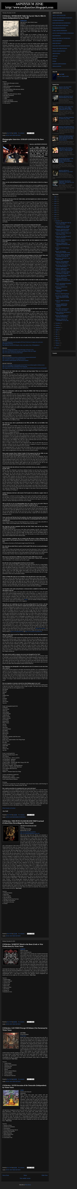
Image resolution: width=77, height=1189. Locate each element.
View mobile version (25, 1178)
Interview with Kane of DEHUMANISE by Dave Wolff (66, 171)
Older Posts (45, 1175)
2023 (55, 203)
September (57, 327)
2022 (55, 205)
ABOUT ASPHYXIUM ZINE (59, 15)
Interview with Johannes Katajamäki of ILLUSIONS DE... (63, 284)
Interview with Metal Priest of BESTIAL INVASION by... (61, 316)
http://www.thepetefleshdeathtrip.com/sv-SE (30, 833)
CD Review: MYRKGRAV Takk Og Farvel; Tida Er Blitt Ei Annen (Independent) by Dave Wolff (24, 17)
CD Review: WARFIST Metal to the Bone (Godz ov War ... (63, 233)
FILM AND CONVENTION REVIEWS (61, 46)
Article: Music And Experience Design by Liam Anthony (62, 309)
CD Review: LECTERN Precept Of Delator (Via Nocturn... (63, 237)
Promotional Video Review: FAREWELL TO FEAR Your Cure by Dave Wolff (66, 182)
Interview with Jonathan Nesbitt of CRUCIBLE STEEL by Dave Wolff (66, 127)
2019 (55, 212)
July (56, 332)
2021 (55, 208)
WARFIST (22, 949)
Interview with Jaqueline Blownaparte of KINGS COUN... (63, 252)
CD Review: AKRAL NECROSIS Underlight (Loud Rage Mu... (62, 255)
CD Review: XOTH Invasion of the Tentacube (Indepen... (63, 240)
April (56, 338)
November (57, 323)
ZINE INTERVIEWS (57, 40)
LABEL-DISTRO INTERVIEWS (60, 30)
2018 (55, 214)
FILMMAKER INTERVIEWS (59, 28)
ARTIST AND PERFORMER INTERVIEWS (16, 817)
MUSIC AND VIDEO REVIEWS (13, 135)
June (56, 334)
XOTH (21, 1090)
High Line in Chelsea (40, 628)
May (56, 336)
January (57, 345)
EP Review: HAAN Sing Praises (62, 293)
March (57, 340)
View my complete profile (63, 76)
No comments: (21, 133)
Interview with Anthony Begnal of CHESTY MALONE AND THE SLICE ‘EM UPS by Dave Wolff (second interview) (66, 137)
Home (25, 1175)
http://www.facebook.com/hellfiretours (33, 631)
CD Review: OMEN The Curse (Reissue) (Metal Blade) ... (62, 269)
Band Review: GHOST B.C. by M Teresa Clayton (62, 259)
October (57, 325)
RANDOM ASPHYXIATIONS (59, 63)
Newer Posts (5, 1175)
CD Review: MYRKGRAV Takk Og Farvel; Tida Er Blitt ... (63, 223)
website (26, 599)
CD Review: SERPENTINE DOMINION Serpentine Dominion (61, 305)
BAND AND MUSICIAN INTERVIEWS (61, 23)
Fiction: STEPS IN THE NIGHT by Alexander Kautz (63, 313)
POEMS (54, 61)
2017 (55, 216)
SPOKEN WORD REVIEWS (59, 51)
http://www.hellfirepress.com (17, 631)
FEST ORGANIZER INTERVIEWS (60, 25)
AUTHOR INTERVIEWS (58, 20)
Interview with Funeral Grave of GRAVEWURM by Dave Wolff (66, 97)
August (57, 329)
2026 (55, 196)
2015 (55, 347)
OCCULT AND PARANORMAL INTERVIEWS (63, 33)
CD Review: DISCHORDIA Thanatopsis (61, 291)
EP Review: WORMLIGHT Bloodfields (61, 287)
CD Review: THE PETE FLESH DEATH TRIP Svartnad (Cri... (62, 230)
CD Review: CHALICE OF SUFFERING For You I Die (61, 320)
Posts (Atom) (28, 1184)
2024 (55, 201)
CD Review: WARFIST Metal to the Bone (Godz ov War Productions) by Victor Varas (22, 945)
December (57, 220)
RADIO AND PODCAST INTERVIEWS (61, 38)
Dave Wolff (61, 74)
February (57, 343)
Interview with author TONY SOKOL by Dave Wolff (65, 87)
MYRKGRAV (23, 20)
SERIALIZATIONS (57, 66)
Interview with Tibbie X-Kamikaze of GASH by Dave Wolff (66, 118)
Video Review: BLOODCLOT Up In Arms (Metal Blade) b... (62, 266)
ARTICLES (55, 56)
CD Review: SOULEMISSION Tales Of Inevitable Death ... (62, 262)
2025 (55, 199)
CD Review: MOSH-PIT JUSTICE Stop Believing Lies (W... (62, 276)
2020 (55, 210)
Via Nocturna (23, 1036)
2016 (55, 218)
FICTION (55, 58)
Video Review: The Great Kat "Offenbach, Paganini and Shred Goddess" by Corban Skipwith (66, 149)
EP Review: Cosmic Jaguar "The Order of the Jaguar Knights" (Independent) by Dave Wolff (66, 108)
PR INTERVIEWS (57, 35)
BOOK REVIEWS (57, 43)
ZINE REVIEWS (56, 53)
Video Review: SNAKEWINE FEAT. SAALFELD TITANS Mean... (62, 297)
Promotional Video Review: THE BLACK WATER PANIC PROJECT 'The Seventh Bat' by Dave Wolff (66, 160)
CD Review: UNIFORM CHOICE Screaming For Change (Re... (62, 272)
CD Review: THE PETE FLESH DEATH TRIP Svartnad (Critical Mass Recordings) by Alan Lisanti (23, 822)
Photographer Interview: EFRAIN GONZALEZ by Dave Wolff (62, 227)
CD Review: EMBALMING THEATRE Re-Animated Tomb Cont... (62, 244)
